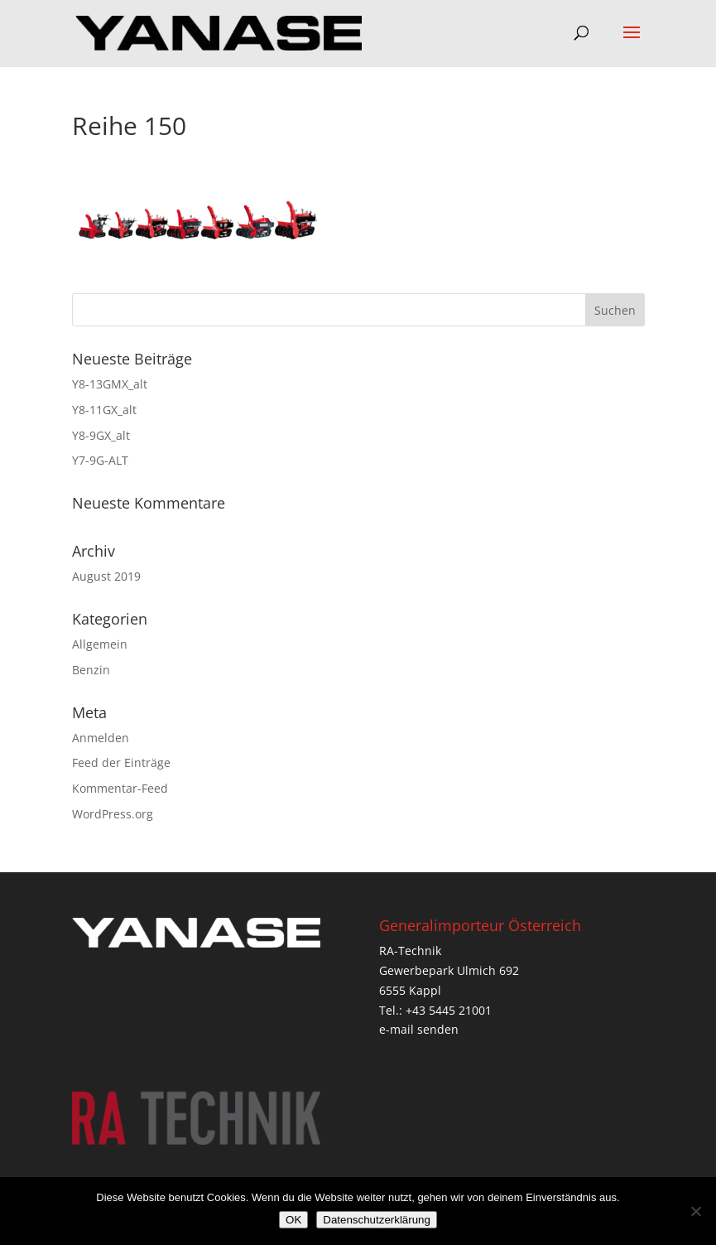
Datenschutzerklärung (376, 1220)
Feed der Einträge (121, 762)
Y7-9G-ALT (100, 460)
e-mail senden (419, 1029)
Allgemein (99, 644)
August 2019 (106, 576)
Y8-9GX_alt (101, 435)
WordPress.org (112, 814)
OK (293, 1220)
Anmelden (100, 738)
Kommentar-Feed (120, 788)
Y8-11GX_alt (104, 409)
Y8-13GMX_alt (109, 384)
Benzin (91, 670)
